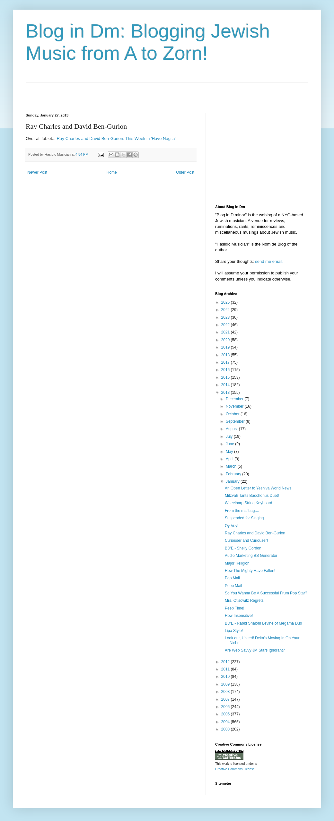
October (233, 414)
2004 (226, 722)
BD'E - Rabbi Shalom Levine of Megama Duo (263, 623)
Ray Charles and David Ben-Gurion (255, 533)
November (235, 406)
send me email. (269, 261)
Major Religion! (238, 563)
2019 (226, 347)
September (236, 421)
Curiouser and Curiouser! (246, 540)
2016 (226, 369)
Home (112, 172)
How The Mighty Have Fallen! (250, 570)
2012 (226, 662)
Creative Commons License (235, 769)
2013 (226, 392)
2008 (226, 691)
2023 (226, 317)
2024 (226, 309)
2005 (226, 714)
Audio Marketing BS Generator (251, 555)
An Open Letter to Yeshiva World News (258, 488)
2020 (226, 340)
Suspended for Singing (244, 518)
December (235, 399)
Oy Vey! (231, 525)
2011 (226, 669)
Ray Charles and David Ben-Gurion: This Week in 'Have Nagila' (116, 138)
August (232, 429)
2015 (226, 377)
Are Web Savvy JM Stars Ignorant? (255, 650)
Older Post (185, 172)
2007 (226, 699)
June (230, 444)
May (230, 451)
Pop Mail (232, 578)
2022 (226, 325)
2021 (226, 332)
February (234, 474)
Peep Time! (234, 608)
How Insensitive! (239, 615)
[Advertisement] (101, 92)
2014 (226, 385)
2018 (226, 355)
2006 (226, 706)
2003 (226, 729)
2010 (226, 676)
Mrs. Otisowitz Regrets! (245, 600)
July (230, 436)
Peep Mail (233, 585)
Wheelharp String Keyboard (248, 503)
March (232, 466)
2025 (226, 302)
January (233, 481)
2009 (226, 684)
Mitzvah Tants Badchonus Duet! (252, 495)
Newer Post (37, 172)
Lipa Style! (234, 630)
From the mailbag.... (242, 510)
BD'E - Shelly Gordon (243, 548)
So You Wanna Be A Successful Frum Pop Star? (266, 593)
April (230, 459)
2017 (226, 362)
